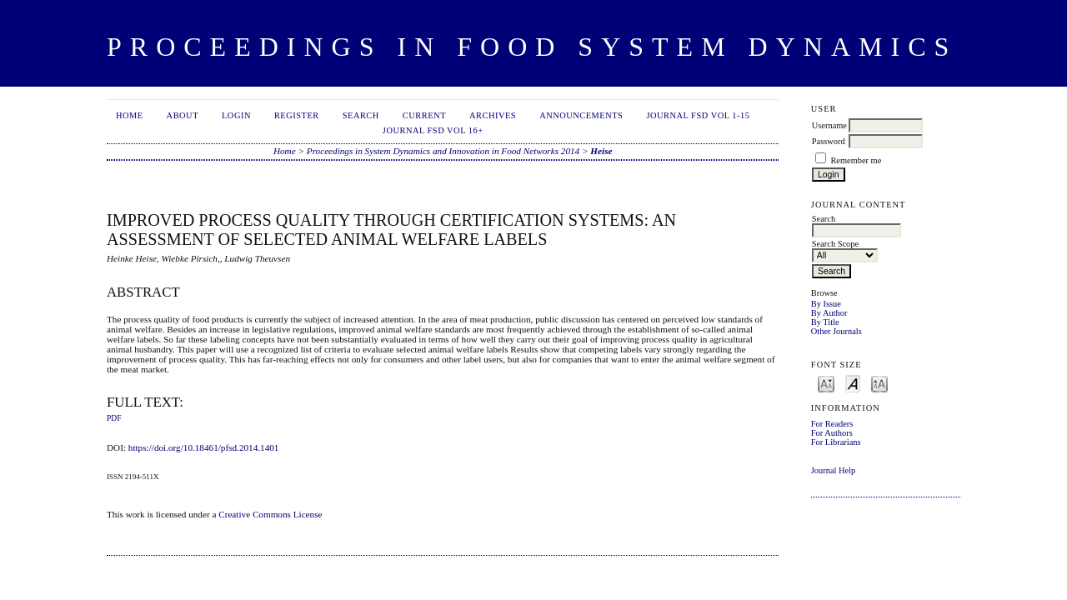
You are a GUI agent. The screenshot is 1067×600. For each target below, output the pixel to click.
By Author (829, 313)
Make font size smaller (826, 382)
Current (424, 115)
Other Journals (836, 331)
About (182, 115)
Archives (492, 115)
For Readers (832, 423)
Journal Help (833, 470)
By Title (825, 322)
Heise (601, 151)
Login (236, 115)
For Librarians (836, 442)
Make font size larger (879, 382)
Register (296, 115)
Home (129, 115)
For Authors (832, 433)
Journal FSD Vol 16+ (433, 130)
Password (828, 141)
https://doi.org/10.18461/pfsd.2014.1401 (203, 447)
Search (361, 115)
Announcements (581, 115)
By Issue (826, 303)
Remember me (855, 160)
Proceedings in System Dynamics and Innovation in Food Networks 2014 (443, 151)
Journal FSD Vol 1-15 (697, 115)
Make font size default (852, 382)
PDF (114, 418)
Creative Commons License (270, 514)
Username (829, 125)
